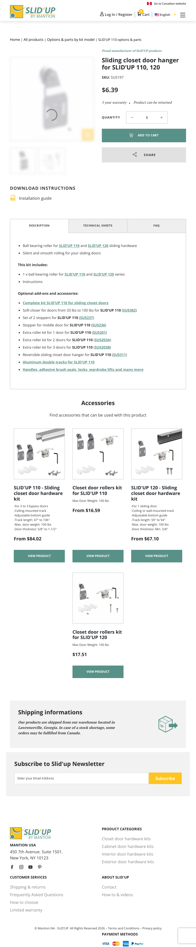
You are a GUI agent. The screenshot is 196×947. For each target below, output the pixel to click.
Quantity (111, 117)
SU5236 (98, 325)
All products (33, 39)
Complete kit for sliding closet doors (65, 303)
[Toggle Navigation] (182, 15)
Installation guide (35, 198)
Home (15, 39)
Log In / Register (116, 14)
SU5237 (86, 317)
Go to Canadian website (166, 3)
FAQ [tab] (156, 226)
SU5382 (129, 310)
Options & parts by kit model (71, 39)
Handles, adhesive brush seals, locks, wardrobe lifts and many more (83, 369)
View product (39, 556)
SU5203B (102, 347)
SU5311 (119, 354)
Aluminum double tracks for (58, 362)
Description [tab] (39, 226)
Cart (143, 14)
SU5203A (102, 340)
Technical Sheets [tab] (98, 226)
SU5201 (99, 332)
